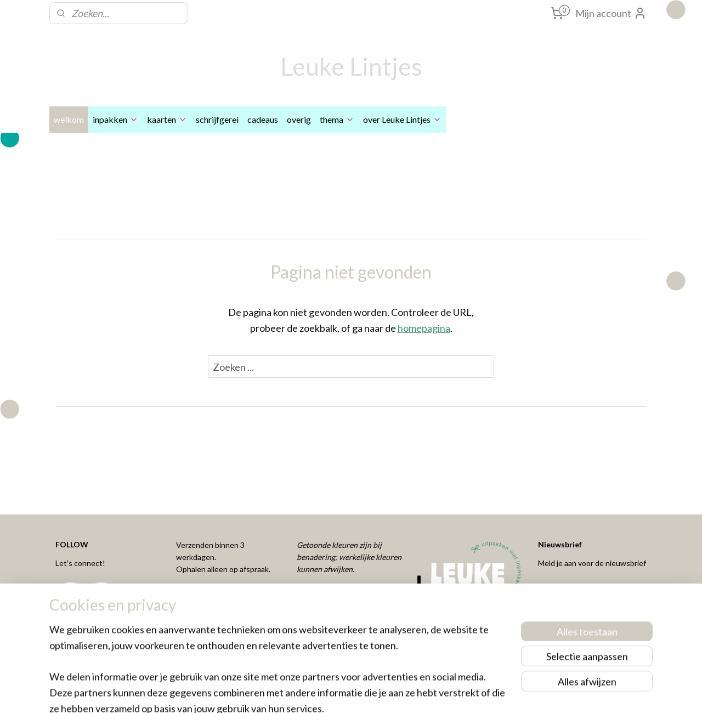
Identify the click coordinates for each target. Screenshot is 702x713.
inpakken (115, 119)
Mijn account (611, 13)
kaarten (167, 119)
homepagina (424, 328)
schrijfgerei (217, 119)
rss (332, 693)
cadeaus (262, 119)
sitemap (313, 693)
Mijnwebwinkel (459, 693)
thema (337, 119)
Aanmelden (571, 592)
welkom (69, 119)
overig (299, 119)
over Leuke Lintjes (402, 119)
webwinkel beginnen (370, 693)
